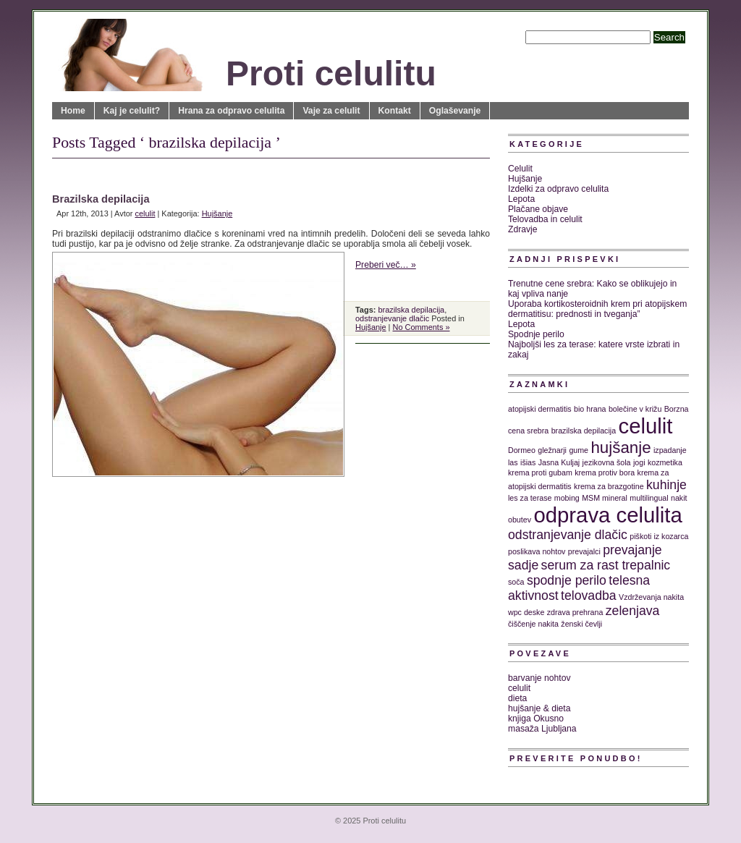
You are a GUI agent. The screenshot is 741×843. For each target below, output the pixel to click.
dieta (517, 698)
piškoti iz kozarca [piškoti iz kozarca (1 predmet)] (659, 536)
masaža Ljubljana (542, 729)
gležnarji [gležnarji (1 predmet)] (552, 450)
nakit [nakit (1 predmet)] (679, 497)
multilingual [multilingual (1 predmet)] (649, 497)
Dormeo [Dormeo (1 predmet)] (521, 450)
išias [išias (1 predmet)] (527, 462)
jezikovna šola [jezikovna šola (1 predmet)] (607, 462)
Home (73, 111)
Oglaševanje (455, 111)
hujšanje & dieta (539, 708)
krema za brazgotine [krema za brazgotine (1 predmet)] (609, 486)
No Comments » (420, 327)
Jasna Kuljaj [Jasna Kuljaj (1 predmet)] (559, 462)
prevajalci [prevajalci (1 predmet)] (584, 551)
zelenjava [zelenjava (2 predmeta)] (633, 610)
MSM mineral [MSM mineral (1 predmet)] (604, 497)
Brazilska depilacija (101, 199)
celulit (145, 213)
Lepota (521, 199)
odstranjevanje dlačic (392, 318)
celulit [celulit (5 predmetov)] (646, 426)
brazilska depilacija (411, 309)
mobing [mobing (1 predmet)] (567, 497)
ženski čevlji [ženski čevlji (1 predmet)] (581, 623)
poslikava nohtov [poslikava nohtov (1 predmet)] (536, 551)
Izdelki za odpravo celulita (558, 189)
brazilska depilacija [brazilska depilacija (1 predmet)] (583, 430)
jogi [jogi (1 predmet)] (639, 462)
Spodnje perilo (536, 334)
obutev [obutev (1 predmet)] (519, 519)
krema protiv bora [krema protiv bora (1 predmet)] (605, 472)
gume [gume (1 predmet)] (578, 450)
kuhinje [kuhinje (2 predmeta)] (666, 485)
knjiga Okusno (536, 718)
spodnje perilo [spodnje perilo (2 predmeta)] (566, 580)
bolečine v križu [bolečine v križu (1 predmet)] (635, 408)
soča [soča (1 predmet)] (516, 581)
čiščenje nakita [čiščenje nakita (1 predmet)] (533, 623)
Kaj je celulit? (131, 111)
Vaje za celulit (331, 111)
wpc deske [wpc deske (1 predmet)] (526, 612)
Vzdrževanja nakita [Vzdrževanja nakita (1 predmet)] (651, 597)
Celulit (520, 169)
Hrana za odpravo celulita (231, 111)
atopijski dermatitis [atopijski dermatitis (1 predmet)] (540, 408)
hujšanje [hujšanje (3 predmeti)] (620, 448)
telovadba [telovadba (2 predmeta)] (589, 595)
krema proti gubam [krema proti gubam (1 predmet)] (540, 472)
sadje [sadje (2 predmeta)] (523, 565)
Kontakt (394, 111)
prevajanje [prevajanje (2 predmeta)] (632, 550)
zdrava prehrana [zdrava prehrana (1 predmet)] (575, 612)
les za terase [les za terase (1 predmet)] (529, 497)
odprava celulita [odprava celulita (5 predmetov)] (607, 515)
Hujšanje (217, 213)
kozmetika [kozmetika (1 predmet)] (665, 462)
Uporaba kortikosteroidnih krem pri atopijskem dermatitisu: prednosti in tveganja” (597, 309)
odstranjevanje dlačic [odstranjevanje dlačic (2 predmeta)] (567, 535)
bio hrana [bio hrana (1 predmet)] (590, 408)
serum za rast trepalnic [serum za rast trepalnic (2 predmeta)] (606, 565)
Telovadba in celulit (545, 219)
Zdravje (523, 229)
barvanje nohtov (539, 678)
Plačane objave (538, 209)
